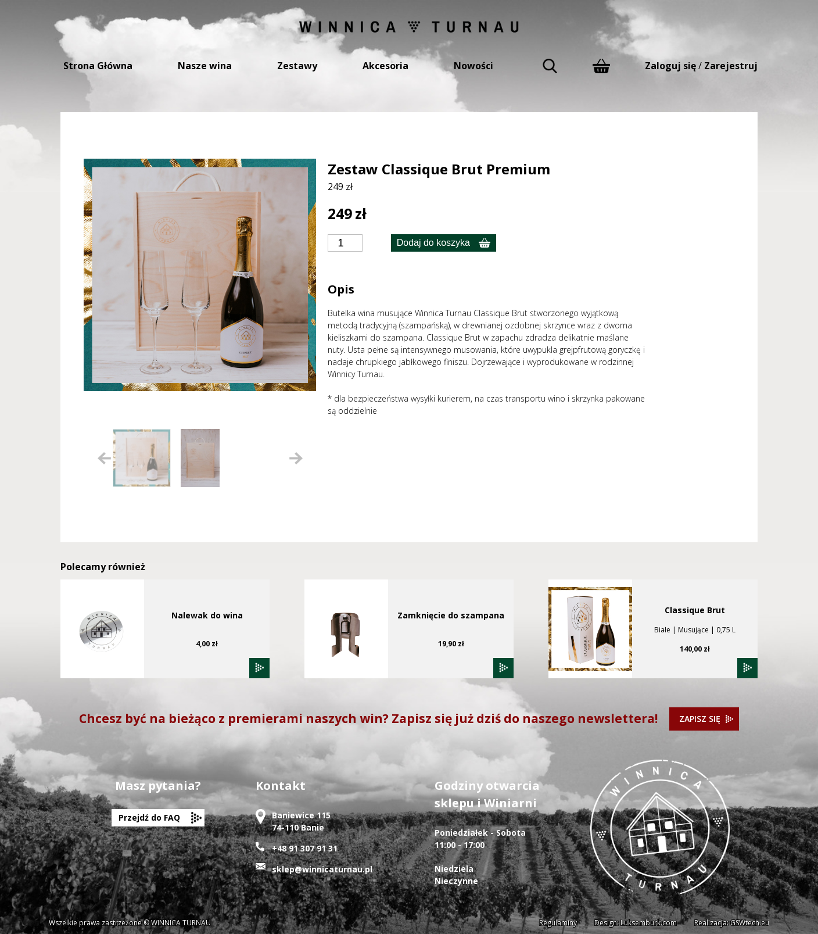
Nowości (473, 65)
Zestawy (297, 65)
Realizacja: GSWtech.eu (731, 923)
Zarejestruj (731, 65)
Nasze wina (205, 65)
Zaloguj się (670, 65)
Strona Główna (97, 65)
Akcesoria (385, 65)
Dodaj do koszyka (433, 243)
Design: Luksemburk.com (635, 923)
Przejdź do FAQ (149, 817)
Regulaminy (558, 923)
